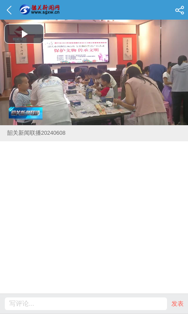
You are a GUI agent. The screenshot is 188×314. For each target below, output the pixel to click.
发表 (177, 303)
